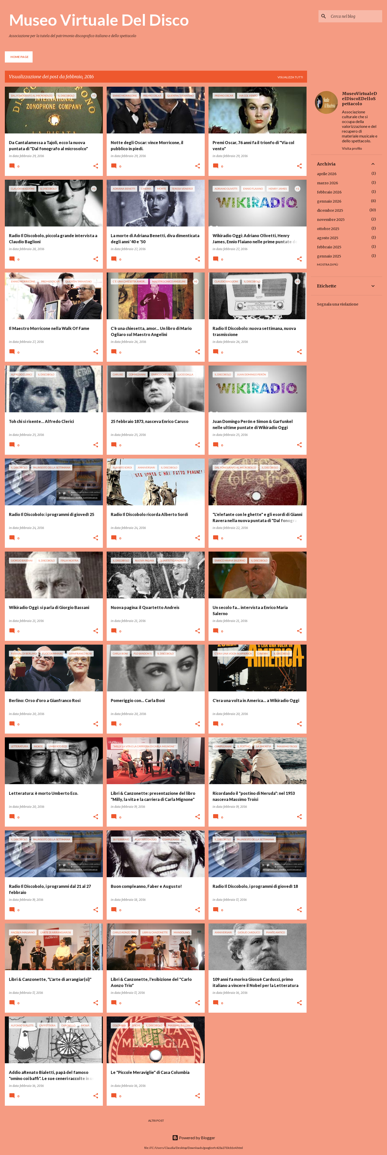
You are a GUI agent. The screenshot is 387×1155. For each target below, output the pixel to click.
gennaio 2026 (329, 201)
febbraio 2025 (329, 247)
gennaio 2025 (329, 256)
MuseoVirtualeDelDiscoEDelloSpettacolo (359, 98)
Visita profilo (352, 148)
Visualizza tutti (290, 77)
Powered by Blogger (193, 1137)
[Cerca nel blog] (355, 16)
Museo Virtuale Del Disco (99, 19)
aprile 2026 (327, 174)
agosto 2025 (327, 238)
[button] (96, 166)
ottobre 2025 (328, 228)
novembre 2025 (331, 219)
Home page (19, 57)
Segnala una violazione (337, 304)
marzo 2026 (327, 183)
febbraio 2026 (329, 192)
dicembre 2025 (330, 210)
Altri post (156, 1120)
